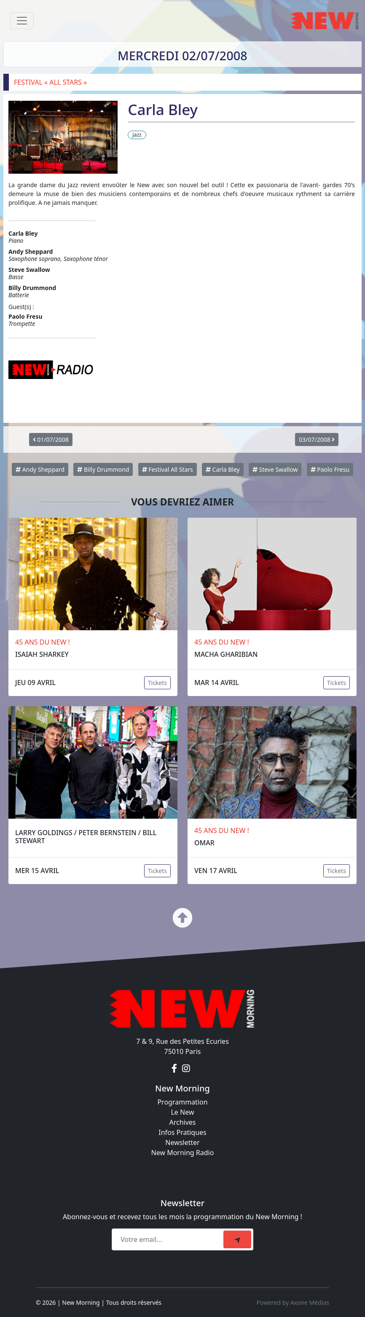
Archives (182, 1122)
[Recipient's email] (169, 1239)
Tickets (157, 683)
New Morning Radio (182, 1152)
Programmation (182, 1102)
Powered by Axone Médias (293, 1302)
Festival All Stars (167, 469)
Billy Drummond (103, 469)
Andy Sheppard (40, 469)
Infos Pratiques (182, 1132)
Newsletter (182, 1142)
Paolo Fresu (330, 469)
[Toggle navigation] (22, 20)
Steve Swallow (275, 469)
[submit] (237, 1239)
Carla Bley (223, 469)
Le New (182, 1112)
